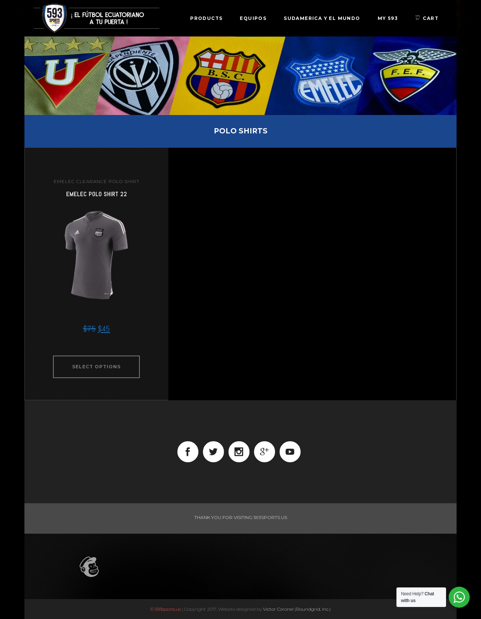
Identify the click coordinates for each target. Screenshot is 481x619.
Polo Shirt (124, 181)
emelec (64, 181)
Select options (96, 366)
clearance (91, 181)
